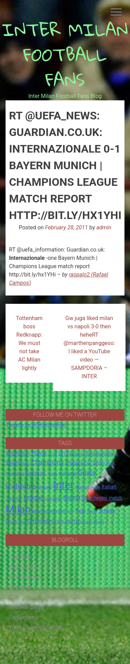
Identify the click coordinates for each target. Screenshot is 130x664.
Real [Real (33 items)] (80, 511)
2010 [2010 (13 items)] (52, 454)
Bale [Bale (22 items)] (90, 453)
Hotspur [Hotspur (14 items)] (44, 487)
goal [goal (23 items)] (72, 473)
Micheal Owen (26, 607)
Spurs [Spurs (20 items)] (11, 521)
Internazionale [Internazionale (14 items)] (87, 487)
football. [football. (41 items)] (36, 473)
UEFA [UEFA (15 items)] (60, 521)
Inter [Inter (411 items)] (63, 485)
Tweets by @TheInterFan (36, 424)
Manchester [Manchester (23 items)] (94, 498)
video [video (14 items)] (88, 521)
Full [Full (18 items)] (62, 473)
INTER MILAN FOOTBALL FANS (65, 54)
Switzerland (23, 617)
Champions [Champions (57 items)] (47, 462)
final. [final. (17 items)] (110, 463)
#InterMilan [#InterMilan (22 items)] (18, 453)
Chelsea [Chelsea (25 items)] (74, 463)
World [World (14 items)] (99, 521)
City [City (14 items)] (87, 463)
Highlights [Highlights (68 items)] (21, 486)
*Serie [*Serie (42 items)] (39, 453)
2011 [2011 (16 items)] (63, 454)
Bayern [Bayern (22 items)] (13, 463)
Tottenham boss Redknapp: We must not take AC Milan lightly (29, 343)
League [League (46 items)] (33, 497)
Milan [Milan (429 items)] (18, 509)
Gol (13, 597)
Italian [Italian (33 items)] (109, 486)
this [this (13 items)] (22, 522)
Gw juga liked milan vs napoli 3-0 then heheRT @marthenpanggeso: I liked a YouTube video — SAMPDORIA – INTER (89, 347)
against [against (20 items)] (76, 453)
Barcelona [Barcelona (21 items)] (106, 453)
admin (103, 227)
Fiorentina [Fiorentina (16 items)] (15, 473)
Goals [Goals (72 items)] (86, 473)
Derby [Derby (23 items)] (99, 463)
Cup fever (21, 557)
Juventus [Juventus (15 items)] (14, 498)
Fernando (20, 587)
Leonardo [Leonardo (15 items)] (53, 498)
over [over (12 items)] (70, 511)
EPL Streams (25, 577)
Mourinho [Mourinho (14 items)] (40, 511)
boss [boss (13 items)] (25, 463)
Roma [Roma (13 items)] (92, 511)
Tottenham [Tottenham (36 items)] (40, 521)
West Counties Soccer (36, 627)
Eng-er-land (23, 567)
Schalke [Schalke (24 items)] (107, 511)
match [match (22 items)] (115, 498)
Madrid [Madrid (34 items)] (71, 497)
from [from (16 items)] (53, 473)
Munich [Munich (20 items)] (58, 511)
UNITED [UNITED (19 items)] (73, 521)
